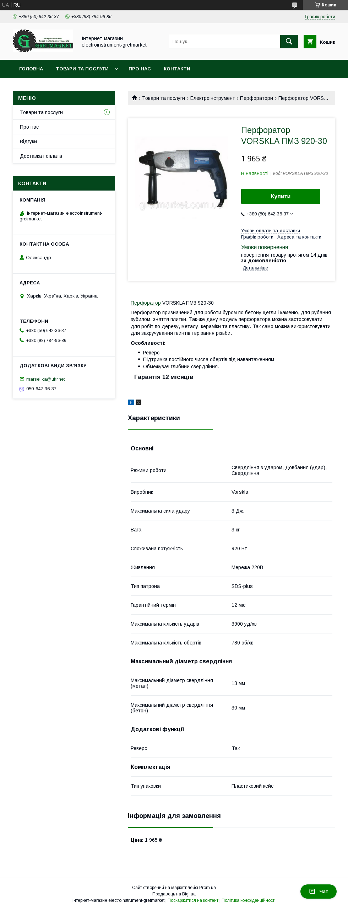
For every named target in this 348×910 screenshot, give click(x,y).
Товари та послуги (82, 68)
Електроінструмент (212, 98)
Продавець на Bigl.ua (174, 894)
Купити (281, 196)
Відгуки (28, 141)
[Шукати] (289, 41)
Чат (318, 891)
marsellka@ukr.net (45, 378)
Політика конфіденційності (249, 900)
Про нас (140, 68)
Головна (31, 68)
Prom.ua (207, 887)
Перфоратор (146, 303)
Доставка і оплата (41, 156)
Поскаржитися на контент (193, 900)
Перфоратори (256, 98)
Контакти (177, 68)
